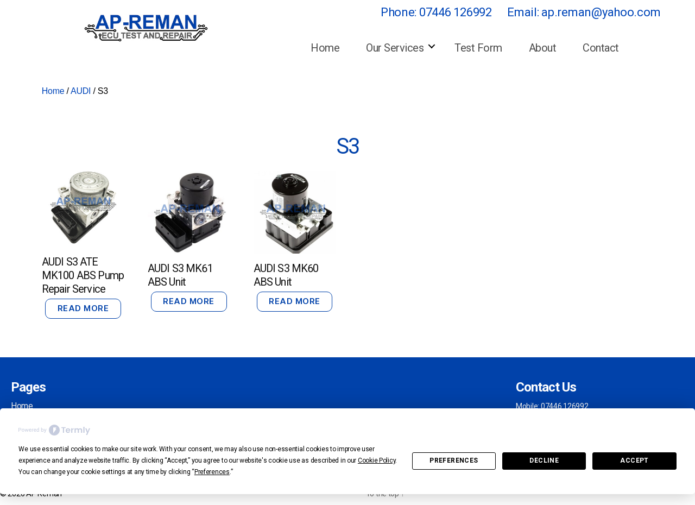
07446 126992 (455, 12)
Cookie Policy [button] (377, 460)
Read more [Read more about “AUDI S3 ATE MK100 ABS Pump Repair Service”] (83, 308)
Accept (634, 460)
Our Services (395, 47)
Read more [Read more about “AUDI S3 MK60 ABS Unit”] (294, 301)
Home (325, 47)
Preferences (453, 460)
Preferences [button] (212, 472)
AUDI (81, 91)
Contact (601, 47)
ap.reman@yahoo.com (600, 12)
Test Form (478, 47)
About (543, 47)
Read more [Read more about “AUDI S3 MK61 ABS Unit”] (188, 301)
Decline (544, 460)
